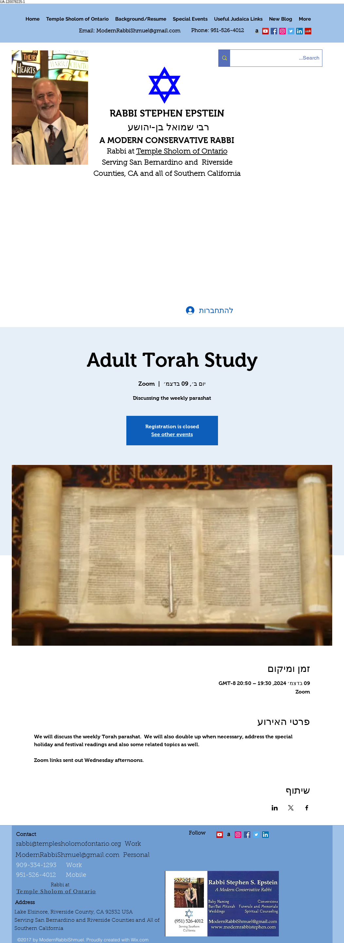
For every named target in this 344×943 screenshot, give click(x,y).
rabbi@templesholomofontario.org (68, 844)
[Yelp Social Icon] (308, 31)
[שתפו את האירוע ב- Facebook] (307, 807)
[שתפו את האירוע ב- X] (291, 807)
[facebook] (274, 31)
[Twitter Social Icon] (291, 31)
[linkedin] (282, 31)
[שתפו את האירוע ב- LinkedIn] (275, 807)
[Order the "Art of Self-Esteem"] (229, 834)
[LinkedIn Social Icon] (299, 31)
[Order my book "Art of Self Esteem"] (257, 31)
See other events (172, 434)
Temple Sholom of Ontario (181, 152)
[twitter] (265, 31)
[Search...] (281, 58)
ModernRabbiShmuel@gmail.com (138, 31)
